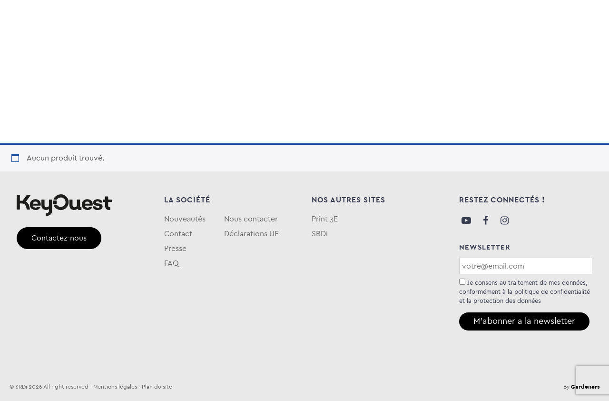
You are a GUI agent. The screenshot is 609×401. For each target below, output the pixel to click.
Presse (175, 248)
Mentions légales (115, 386)
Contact (178, 233)
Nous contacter (251, 218)
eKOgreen (336, 49)
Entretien (278, 49)
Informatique (89, 49)
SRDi (320, 233)
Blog (470, 49)
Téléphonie (217, 49)
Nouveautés (185, 218)
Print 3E (325, 218)
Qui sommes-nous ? (528, 49)
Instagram (504, 220)
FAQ (584, 49)
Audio (30, 49)
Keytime (390, 49)
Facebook (485, 220)
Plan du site (157, 386)
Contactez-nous (59, 237)
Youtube (466, 220)
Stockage (156, 49)
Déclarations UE (251, 233)
